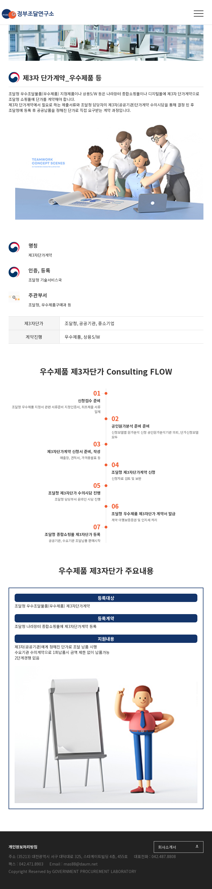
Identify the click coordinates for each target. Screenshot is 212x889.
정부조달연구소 (27, 14)
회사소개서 (178, 847)
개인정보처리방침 (23, 846)
